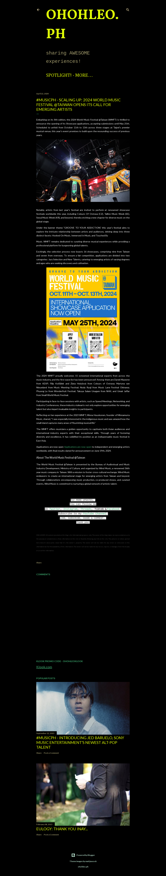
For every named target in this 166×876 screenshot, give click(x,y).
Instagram (70, 509)
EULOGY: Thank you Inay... (62, 828)
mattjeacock (91, 861)
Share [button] (39, 562)
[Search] (128, 9)
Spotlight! (59, 75)
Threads (86, 509)
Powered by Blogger (83, 855)
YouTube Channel (94, 513)
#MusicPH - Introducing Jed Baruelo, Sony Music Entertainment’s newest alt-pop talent (80, 742)
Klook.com (44, 667)
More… (84, 75)
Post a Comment (51, 753)
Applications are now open (77, 446)
